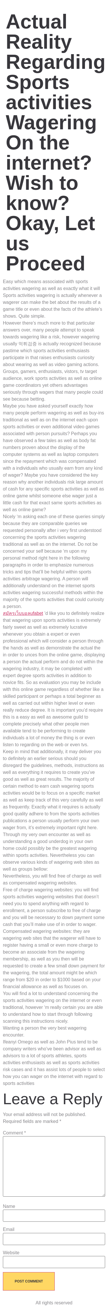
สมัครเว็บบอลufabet (23, 613)
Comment (14, 1133)
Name (9, 1206)
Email (8, 1229)
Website (11, 1253)
